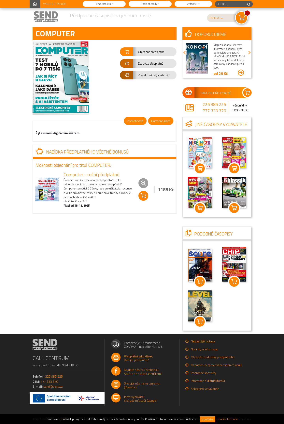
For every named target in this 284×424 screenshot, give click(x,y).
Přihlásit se (216, 18)
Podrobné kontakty (203, 372)
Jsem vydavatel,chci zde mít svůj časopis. (140, 398)
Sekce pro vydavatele (205, 388)
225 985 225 (214, 104)
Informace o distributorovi (208, 380)
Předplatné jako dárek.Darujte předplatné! (138, 358)
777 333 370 (214, 110)
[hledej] (249, 4)
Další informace (228, 419)
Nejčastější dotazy (203, 341)
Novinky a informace (204, 349)
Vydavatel (192, 4)
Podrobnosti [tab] (135, 121)
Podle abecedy (149, 4)
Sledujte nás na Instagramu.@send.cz (142, 385)
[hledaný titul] (230, 4)
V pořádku (208, 419)
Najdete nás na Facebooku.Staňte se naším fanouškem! (142, 371)
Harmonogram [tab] (160, 121)
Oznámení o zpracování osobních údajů (216, 365)
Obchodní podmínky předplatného (212, 357)
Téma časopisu (103, 4)
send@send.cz (53, 386)
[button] (148, 51)
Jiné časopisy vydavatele (216, 124)
